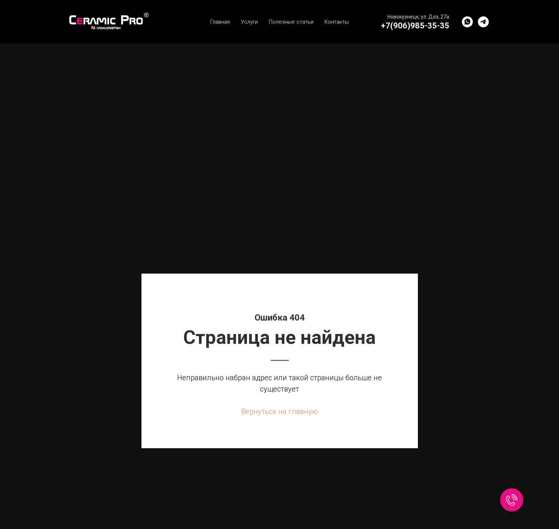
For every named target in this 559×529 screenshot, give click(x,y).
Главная (220, 22)
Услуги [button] (249, 22)
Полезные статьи (291, 22)
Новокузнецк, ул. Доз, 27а (418, 17)
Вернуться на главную (279, 411)
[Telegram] (483, 21)
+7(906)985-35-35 (415, 25)
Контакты (336, 22)
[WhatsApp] (467, 21)
